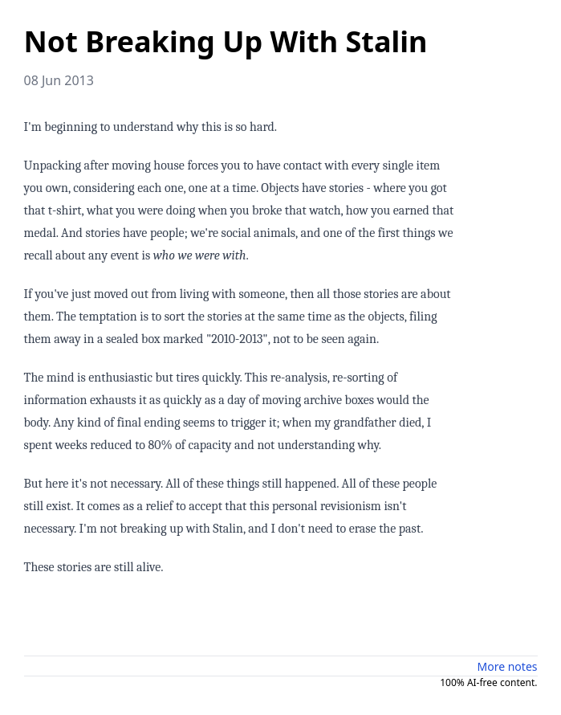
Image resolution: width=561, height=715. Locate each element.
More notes (508, 666)
